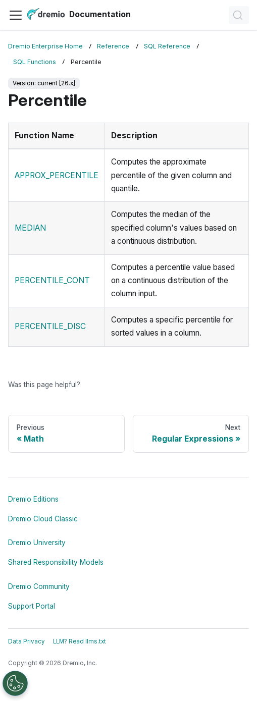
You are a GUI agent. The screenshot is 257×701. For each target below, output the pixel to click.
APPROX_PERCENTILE (56, 175)
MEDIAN (30, 228)
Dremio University (37, 542)
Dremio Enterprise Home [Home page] (45, 46)
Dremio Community (39, 586)
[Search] (239, 15)
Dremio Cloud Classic (43, 519)
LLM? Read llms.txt (79, 641)
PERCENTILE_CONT (52, 280)
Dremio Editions (33, 499)
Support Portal (31, 606)
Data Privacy (26, 641)
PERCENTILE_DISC (50, 326)
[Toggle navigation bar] (15, 15)
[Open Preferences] (15, 683)
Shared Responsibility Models (56, 562)
